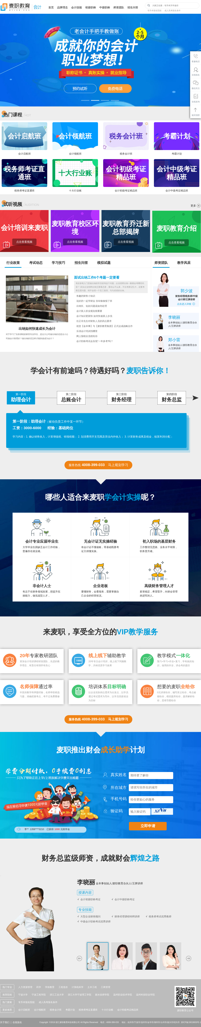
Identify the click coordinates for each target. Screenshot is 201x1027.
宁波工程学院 (39, 994)
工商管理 (105, 987)
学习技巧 (58, 263)
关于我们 (4, 1022)
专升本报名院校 (154, 10)
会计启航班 (24, 1009)
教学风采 (184, 263)
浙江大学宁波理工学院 (79, 994)
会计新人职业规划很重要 (89, 311)
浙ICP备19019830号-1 (191, 1022)
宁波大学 (23, 994)
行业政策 (13, 263)
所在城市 (119, 788)
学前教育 (49, 987)
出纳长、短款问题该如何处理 (91, 306)
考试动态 (36, 263)
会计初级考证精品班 (127, 1009)
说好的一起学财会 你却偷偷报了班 (94, 301)
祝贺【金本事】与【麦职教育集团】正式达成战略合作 (104, 326)
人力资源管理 (25, 987)
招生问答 (132, 7)
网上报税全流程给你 (86, 336)
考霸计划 (70, 1009)
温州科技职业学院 (145, 994)
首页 (51, 7)
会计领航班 (40, 1009)
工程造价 (63, 987)
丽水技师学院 (102, 994)
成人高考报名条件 (172, 10)
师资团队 (118, 7)
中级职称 (104, 7)
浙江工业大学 (57, 994)
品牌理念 (62, 7)
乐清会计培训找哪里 (86, 331)
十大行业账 (107, 1009)
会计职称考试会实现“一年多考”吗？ (94, 341)
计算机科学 (77, 987)
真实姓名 (119, 775)
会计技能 (76, 7)
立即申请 (148, 826)
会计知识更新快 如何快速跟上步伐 (94, 316)
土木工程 (92, 987)
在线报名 (17, 1022)
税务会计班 (55, 1009)
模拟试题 (104, 263)
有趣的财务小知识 (85, 296)
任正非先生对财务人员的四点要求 (94, 321)
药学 (38, 987)
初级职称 (90, 7)
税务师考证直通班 (88, 1009)
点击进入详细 (186, 303)
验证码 (119, 811)
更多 (193, 205)
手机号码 (119, 799)
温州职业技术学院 (122, 994)
